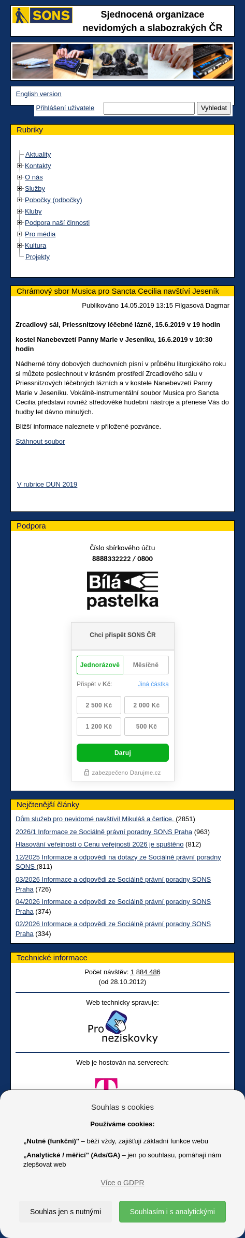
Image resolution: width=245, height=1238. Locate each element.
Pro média (40, 234)
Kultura (35, 245)
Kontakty (38, 166)
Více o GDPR (122, 1183)
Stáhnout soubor (40, 441)
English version (39, 94)
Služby (35, 188)
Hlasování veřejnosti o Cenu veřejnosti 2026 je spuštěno (99, 844)
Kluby (33, 211)
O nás (34, 177)
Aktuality (38, 154)
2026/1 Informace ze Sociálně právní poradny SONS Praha (104, 832)
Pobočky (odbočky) (53, 200)
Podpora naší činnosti (57, 223)
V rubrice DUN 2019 (47, 484)
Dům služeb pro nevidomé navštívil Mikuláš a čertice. (96, 819)
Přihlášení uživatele (65, 108)
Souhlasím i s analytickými (172, 1211)
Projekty (37, 257)
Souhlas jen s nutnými (65, 1211)
